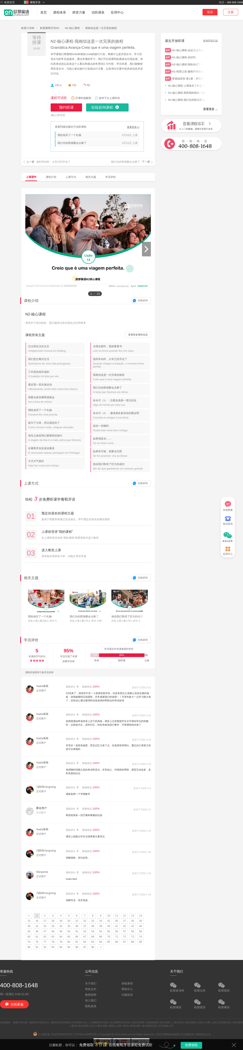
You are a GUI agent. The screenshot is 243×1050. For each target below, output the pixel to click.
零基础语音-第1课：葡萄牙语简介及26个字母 (188, 78)
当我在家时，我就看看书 (121, 348)
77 (45, 942)
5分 (74, 85)
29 (140, 920)
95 (68, 947)
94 (61, 947)
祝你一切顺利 (121, 428)
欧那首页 (7, 2)
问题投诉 (127, 994)
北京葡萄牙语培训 (120, 1022)
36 (76, 926)
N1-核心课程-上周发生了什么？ (187, 85)
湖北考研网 (138, 1022)
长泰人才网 (204, 1022)
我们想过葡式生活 (56, 361)
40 (108, 926)
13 (132, 915)
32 (45, 926)
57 (124, 931)
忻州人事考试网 (131, 1026)
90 (29, 947)
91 (37, 947)
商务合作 (90, 989)
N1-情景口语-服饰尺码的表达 (188, 71)
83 (92, 942)
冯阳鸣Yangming (46, 786)
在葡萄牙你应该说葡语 (56, 450)
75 (29, 942)
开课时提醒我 (83, 98)
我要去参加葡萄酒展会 (56, 399)
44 (140, 926)
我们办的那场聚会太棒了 (72, 142)
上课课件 (31, 176)
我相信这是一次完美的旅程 (101, 28)
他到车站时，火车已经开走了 (121, 363)
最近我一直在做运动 (56, 387)
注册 (231, 12)
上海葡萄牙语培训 (98, 1022)
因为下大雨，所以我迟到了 (56, 425)
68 (92, 936)
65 (68, 936)
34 (61, 926)
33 (52, 926)
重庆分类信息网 (79, 1026)
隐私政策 (90, 1006)
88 (132, 942)
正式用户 (41, 690)
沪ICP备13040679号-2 (86, 1034)
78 (52, 942)
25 (108, 920)
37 (84, 926)
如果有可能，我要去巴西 (121, 453)
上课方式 (71, 176)
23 (92, 920)
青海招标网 (152, 1022)
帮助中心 (127, 989)
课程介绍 (51, 176)
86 (116, 942)
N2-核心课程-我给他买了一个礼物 (188, 64)
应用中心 (117, 12)
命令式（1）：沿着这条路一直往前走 (121, 402)
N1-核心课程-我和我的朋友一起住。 (187, 92)
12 (124, 915)
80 (68, 942)
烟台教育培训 (149, 1026)
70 (108, 936)
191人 (58, 85)
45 (29, 931)
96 (76, 947)
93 (52, 947)
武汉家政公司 (166, 1026)
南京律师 (165, 1022)
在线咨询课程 (102, 107)
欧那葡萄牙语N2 (49, 28)
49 (61, 931)
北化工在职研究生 (221, 1022)
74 (140, 936)
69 (100, 936)
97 (84, 947)
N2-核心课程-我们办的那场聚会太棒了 (187, 99)
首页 (43, 12)
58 (132, 931)
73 (132, 936)
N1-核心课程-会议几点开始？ (188, 49)
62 (45, 936)
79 (61, 942)
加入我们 (90, 1000)
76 (37, 942)
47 (45, 931)
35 (68, 926)
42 (124, 926)
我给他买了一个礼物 (69, 135)
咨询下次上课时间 (109, 98)
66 (76, 936)
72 (124, 936)
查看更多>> (133, 127)
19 (61, 920)
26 (116, 920)
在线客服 (228, 506)
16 (37, 920)
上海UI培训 (178, 1022)
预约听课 (66, 107)
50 (68, 931)
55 (108, 931)
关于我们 (90, 983)
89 (140, 942)
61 (37, 936)
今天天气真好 (56, 463)
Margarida (42, 871)
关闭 (234, 1045)
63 (52, 936)
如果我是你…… (121, 441)
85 (108, 942)
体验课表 (127, 983)
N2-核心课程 (72, 28)
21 (76, 920)
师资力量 (78, 12)
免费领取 (191, 1045)
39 (100, 926)
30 (29, 926)
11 (116, 915)
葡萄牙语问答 (20, 1022)
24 (100, 920)
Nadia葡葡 (42, 686)
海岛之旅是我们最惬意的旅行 (56, 438)
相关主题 (90, 176)
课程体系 (59, 12)
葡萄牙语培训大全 (39, 1022)
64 (61, 936)
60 (29, 936)
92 (45, 947)
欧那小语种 (27, 28)
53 (92, 931)
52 (84, 931)
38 (92, 926)
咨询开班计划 (210, 40)
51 (76, 931)
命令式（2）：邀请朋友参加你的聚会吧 (121, 415)
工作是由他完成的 (56, 374)
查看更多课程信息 (138, 334)
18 (52, 920)
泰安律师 (238, 1022)
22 (84, 920)
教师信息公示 (203, 1034)
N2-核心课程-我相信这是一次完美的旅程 (87, 41)
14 (140, 915)
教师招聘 (90, 994)
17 (45, 920)
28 (132, 920)
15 (29, 920)
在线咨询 (143, 300)
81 (76, 942)
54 (100, 931)
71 (116, 936)
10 (108, 915)
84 (100, 942)
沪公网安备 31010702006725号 (52, 1034)
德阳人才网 (115, 1026)
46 (37, 931)
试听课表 (98, 12)
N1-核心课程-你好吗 (188, 56)
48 (52, 931)
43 (132, 926)
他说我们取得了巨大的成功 (121, 466)
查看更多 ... (210, 109)
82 (84, 942)
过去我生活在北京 (56, 348)
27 (124, 920)
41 (116, 926)
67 (84, 936)
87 (124, 942)
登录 (210, 12)
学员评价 (110, 176)
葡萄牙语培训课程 (60, 1022)
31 (37, 926)
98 (92, 947)
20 (68, 920)
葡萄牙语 (32, 2)
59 (140, 931)
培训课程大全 (79, 1022)
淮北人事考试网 (98, 1026)
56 (116, 931)
